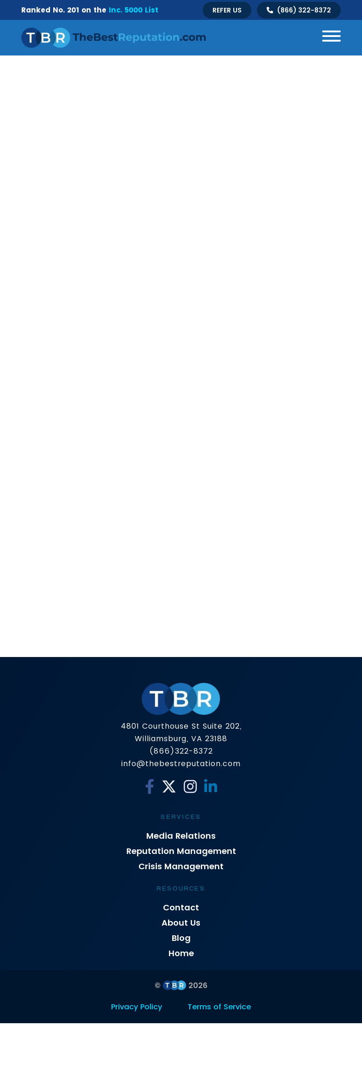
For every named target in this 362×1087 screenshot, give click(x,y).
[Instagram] (190, 787)
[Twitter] (169, 787)
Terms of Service (219, 1006)
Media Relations (181, 835)
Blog (181, 938)
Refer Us (227, 10)
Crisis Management (181, 866)
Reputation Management (181, 851)
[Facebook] (149, 787)
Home (181, 953)
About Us (181, 922)
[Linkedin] (210, 787)
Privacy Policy (136, 1006)
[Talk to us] (299, 10)
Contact (181, 907)
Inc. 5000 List (133, 10)
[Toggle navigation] (328, 38)
